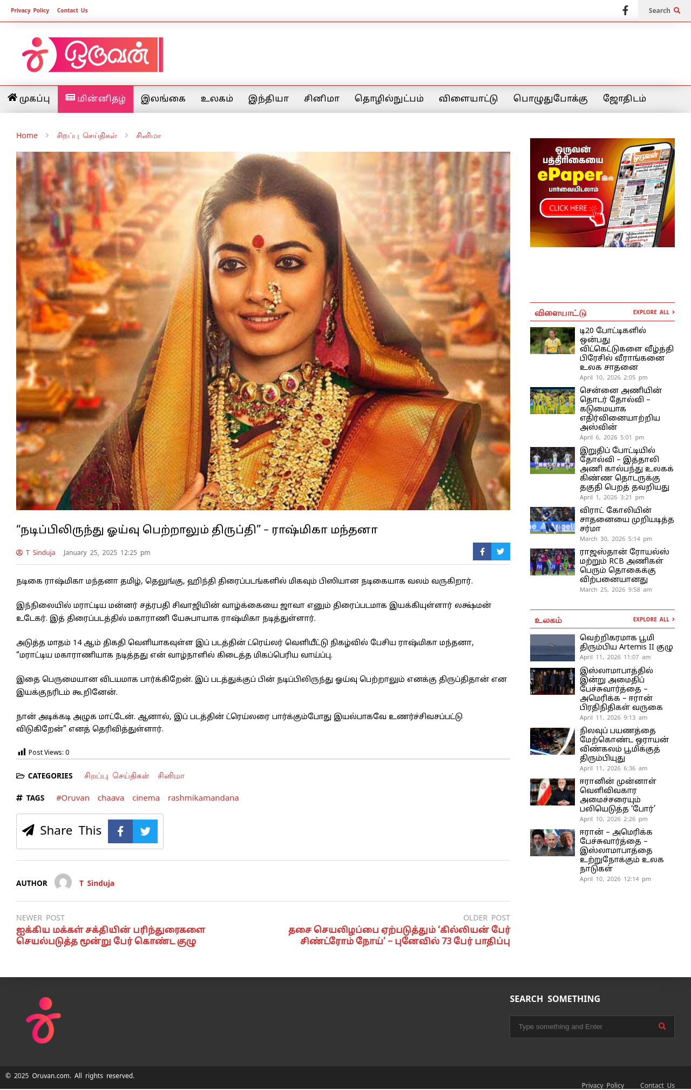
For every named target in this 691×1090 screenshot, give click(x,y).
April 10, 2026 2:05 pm (614, 377)
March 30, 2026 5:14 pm (616, 539)
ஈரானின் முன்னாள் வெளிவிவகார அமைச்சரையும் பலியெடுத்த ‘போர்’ (618, 795)
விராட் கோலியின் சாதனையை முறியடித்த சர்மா (627, 520)
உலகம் (217, 99)
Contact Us (72, 10)
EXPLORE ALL (654, 312)
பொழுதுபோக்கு (550, 99)
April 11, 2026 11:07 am (615, 657)
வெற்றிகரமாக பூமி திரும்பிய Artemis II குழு (626, 643)
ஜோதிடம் (624, 99)
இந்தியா (268, 99)
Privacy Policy (30, 10)
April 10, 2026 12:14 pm (615, 879)
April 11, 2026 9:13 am (613, 717)
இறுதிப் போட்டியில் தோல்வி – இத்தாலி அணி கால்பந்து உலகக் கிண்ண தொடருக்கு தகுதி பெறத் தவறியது (627, 469)
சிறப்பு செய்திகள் (116, 775)
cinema (146, 798)
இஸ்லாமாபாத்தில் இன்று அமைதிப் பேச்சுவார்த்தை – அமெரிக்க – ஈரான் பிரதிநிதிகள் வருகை (621, 690)
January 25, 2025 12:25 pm (107, 553)
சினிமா (322, 99)
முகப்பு (29, 99)
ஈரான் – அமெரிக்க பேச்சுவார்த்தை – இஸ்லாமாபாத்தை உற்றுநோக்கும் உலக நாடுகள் (622, 851)
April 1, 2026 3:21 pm (612, 497)
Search (664, 10)
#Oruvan (73, 798)
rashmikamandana (203, 798)
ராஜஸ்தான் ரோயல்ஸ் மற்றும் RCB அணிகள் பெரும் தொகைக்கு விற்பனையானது (624, 566)
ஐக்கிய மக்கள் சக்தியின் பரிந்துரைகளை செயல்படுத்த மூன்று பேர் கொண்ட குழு (110, 936)
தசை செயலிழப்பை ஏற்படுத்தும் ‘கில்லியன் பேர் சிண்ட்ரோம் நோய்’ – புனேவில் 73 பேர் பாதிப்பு (399, 936)
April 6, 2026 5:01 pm (612, 437)
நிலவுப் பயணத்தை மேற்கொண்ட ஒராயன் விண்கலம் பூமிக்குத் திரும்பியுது (624, 745)
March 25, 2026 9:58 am (616, 589)
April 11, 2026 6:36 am (613, 768)
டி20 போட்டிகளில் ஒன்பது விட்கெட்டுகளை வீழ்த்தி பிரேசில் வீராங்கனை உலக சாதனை (627, 350)
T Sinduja (35, 553)
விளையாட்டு (468, 99)
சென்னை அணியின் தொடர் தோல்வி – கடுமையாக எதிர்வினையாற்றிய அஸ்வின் (621, 409)
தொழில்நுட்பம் (389, 99)
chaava (111, 798)
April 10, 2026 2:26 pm (614, 819)
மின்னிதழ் (95, 99)
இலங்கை (163, 99)
